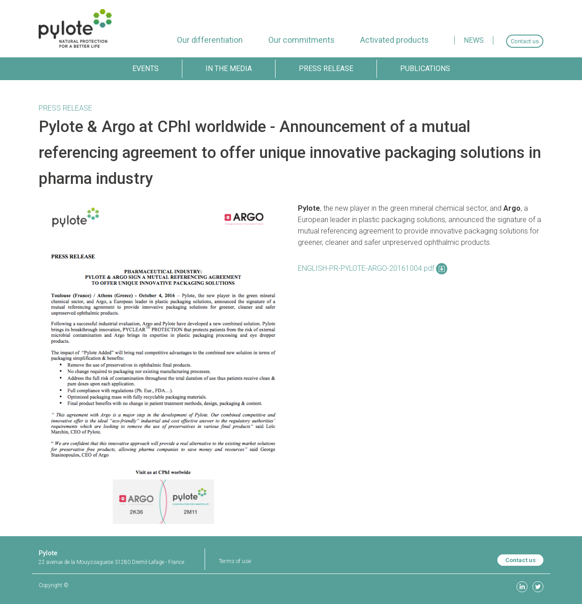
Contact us (520, 560)
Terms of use (235, 561)
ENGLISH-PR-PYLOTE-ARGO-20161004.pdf (372, 268)
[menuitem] (209, 40)
